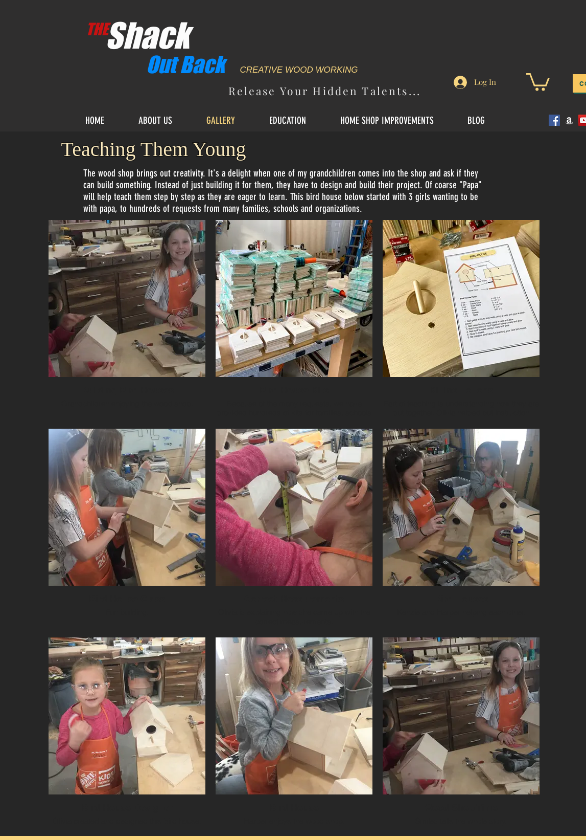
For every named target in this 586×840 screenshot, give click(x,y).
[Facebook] (554, 120)
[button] (538, 81)
